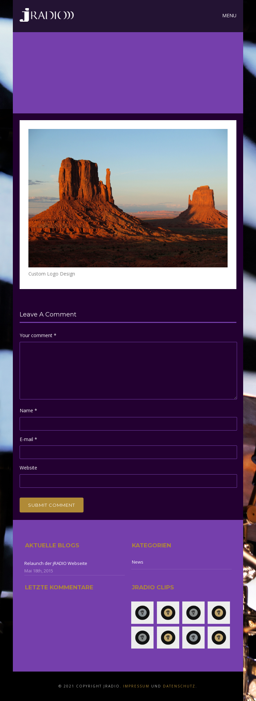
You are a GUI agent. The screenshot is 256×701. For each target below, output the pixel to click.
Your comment (38, 335)
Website (28, 467)
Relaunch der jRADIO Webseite (55, 563)
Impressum (136, 686)
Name (28, 410)
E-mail (28, 439)
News (137, 562)
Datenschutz (179, 686)
